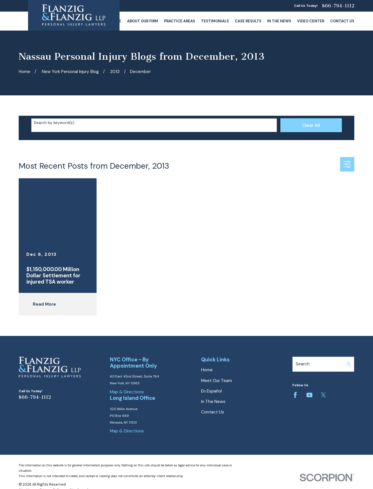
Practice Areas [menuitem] (179, 21)
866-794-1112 (338, 6)
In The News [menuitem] (279, 21)
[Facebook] (295, 395)
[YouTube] (309, 395)
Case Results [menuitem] (248, 21)
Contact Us (212, 412)
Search (303, 364)
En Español (211, 391)
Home (207, 370)
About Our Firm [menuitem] (142, 21)
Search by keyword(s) (54, 122)
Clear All (311, 125)
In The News (213, 401)
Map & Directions (127, 392)
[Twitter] (323, 395)
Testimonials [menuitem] (215, 21)
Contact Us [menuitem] (342, 21)
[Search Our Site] (349, 364)
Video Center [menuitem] (310, 21)
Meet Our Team (216, 380)
